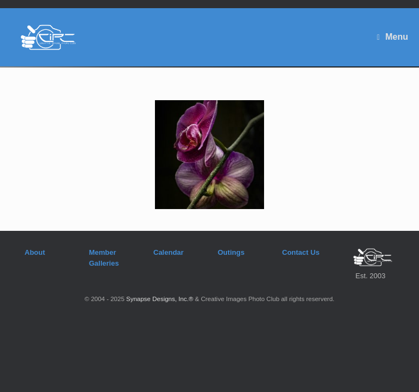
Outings (231, 252)
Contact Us (301, 252)
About (35, 252)
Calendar (168, 252)
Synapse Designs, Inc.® (159, 299)
